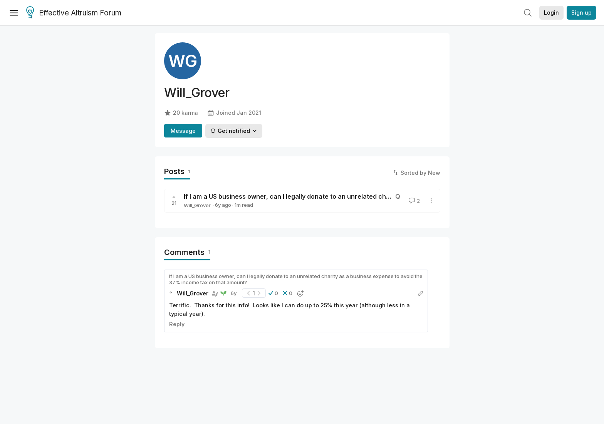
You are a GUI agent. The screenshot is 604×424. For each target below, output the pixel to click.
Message (183, 130)
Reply (177, 324)
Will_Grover (197, 205)
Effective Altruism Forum (73, 13)
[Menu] (14, 12)
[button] (273, 293)
